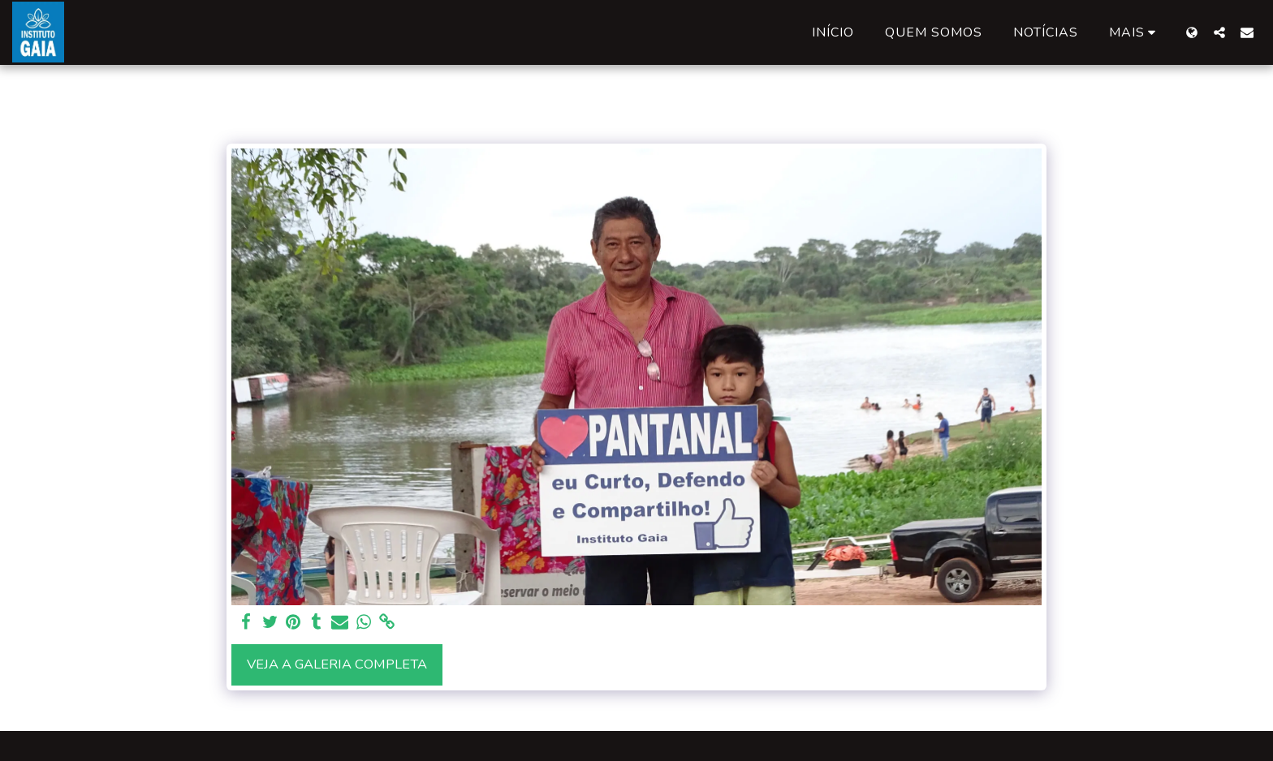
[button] (1219, 32)
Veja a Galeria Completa (337, 664)
